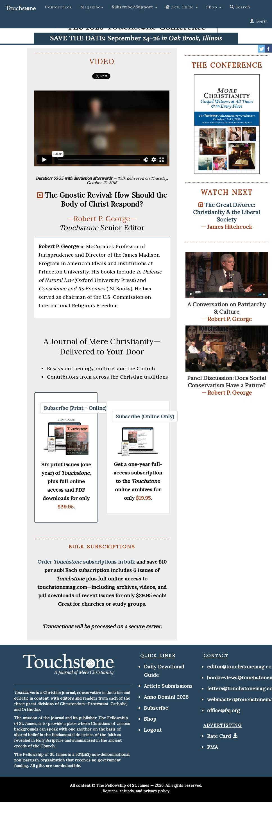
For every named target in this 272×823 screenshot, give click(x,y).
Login (259, 21)
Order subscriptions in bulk (86, 562)
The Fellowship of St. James (122, 785)
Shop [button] (213, 7)
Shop (150, 719)
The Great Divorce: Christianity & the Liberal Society (226, 212)
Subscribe (156, 708)
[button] (135, 7)
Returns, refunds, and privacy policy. (136, 790)
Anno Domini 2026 (166, 697)
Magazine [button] (91, 7)
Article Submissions (168, 686)
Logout (153, 730)
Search (240, 7)
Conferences (58, 7)
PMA (212, 747)
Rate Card (219, 736)
